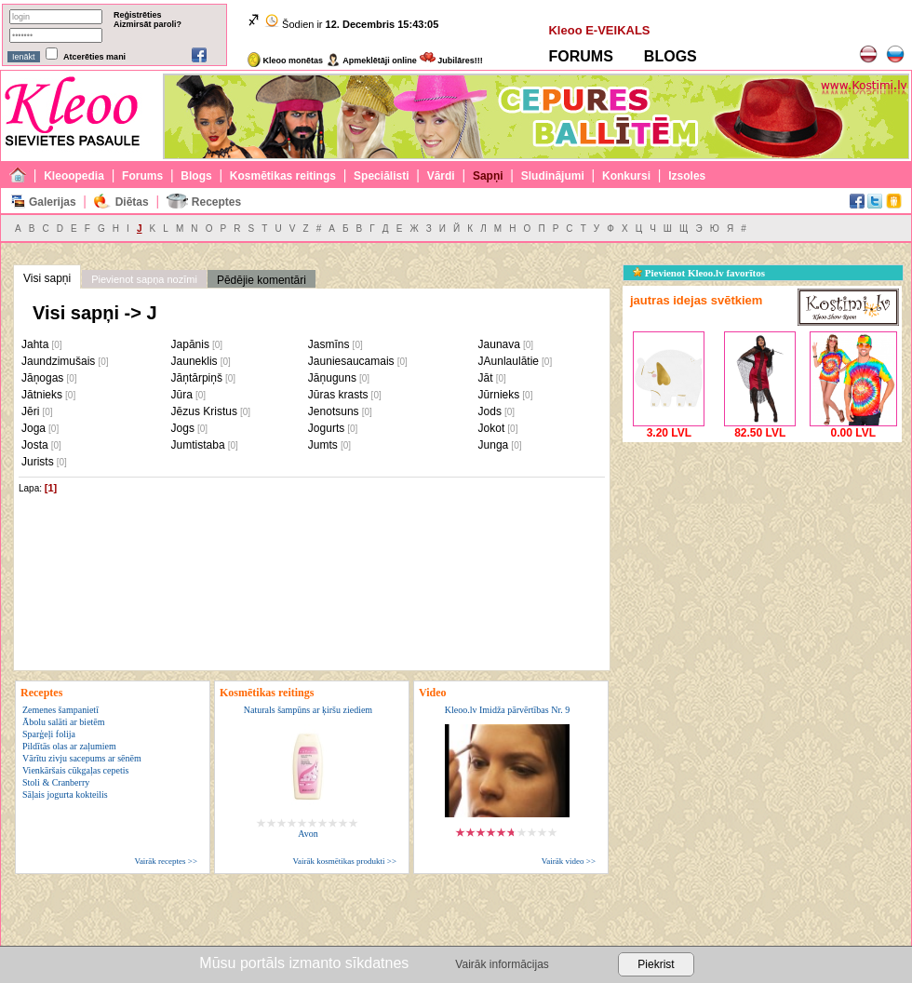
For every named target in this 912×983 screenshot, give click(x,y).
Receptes (216, 202)
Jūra (182, 394)
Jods (490, 411)
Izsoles (686, 175)
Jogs (182, 428)
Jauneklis (194, 361)
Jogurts (326, 428)
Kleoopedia (74, 175)
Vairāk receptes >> (165, 861)
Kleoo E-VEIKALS (599, 30)
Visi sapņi (47, 278)
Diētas (132, 202)
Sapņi (488, 175)
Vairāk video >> (569, 861)
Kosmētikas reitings (283, 175)
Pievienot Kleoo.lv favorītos (699, 272)
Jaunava (499, 344)
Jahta (34, 344)
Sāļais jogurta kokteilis (65, 794)
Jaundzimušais (58, 361)
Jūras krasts (338, 394)
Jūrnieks (499, 394)
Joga (33, 428)
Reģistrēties (138, 15)
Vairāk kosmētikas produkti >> (344, 861)
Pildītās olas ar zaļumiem (69, 746)
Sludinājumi (552, 175)
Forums (142, 175)
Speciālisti (381, 175)
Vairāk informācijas (501, 964)
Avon (307, 833)
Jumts (323, 444)
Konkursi (626, 175)
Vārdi (441, 175)
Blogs (196, 175)
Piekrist (655, 964)
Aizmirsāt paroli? (147, 24)
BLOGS (670, 56)
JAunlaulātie (508, 361)
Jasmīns (329, 344)
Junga (493, 444)
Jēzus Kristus (204, 411)
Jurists (37, 461)
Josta (34, 444)
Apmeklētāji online (371, 60)
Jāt (485, 377)
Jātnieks (41, 394)
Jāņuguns (332, 377)
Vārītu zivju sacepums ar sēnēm (81, 758)
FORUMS (580, 56)
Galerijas (52, 202)
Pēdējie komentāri (261, 280)
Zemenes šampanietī (60, 710)
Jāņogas (42, 377)
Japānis (190, 344)
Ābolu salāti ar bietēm (63, 722)
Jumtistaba (198, 444)
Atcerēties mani (94, 56)
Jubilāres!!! (451, 60)
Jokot (491, 428)
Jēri (30, 411)
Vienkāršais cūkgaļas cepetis (75, 770)
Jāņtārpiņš (196, 377)
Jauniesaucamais (351, 361)
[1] (51, 487)
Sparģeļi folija (48, 734)
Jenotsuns (333, 411)
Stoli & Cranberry (55, 782)
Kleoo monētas (285, 60)
